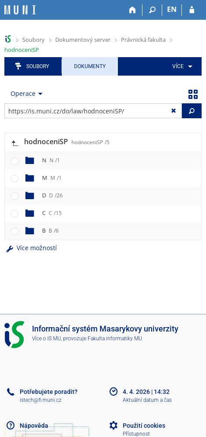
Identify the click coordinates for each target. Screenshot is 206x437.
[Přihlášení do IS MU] (192, 10)
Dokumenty (90, 66)
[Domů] (132, 10)
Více (178, 66)
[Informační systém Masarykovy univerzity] (20, 10)
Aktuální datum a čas (147, 400)
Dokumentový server (82, 40)
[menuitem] (181, 66)
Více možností (30, 248)
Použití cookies (144, 425)
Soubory (33, 40)
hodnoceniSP (21, 50)
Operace (23, 93)
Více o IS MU (46, 338)
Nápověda (34, 425)
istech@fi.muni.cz (40, 400)
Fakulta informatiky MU (115, 338)
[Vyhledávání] (152, 10)
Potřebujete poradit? (49, 391)
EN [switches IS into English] (172, 9)
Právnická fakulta (143, 40)
